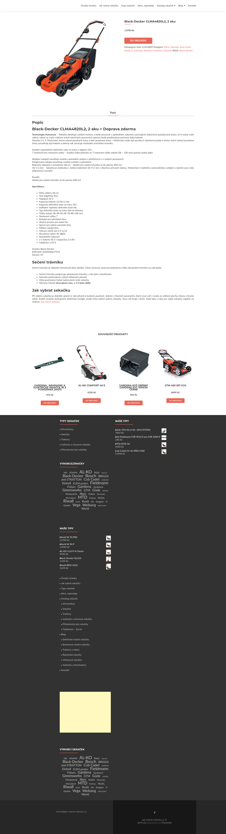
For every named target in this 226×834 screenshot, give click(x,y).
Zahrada (168, 50)
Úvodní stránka (88, 5)
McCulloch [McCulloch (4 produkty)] (71, 498)
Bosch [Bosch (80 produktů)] (90, 475)
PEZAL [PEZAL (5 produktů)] (101, 497)
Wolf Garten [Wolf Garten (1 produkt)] (102, 505)
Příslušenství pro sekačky (74, 449)
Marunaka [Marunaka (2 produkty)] (101, 494)
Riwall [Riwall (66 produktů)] (68, 500)
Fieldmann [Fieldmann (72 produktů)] (99, 482)
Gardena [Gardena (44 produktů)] (84, 486)
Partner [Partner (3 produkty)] (92, 498)
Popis (113, 112)
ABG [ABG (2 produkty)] (65, 473)
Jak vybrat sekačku (108, 5)
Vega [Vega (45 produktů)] (76, 505)
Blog (180, 5)
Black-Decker (186, 50)
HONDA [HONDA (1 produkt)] (105, 491)
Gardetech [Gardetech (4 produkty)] (98, 487)
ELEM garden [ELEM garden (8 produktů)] (80, 483)
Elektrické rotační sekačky (76, 639)
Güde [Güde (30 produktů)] (96, 490)
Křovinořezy (67, 429)
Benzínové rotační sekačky (76, 644)
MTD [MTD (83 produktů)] (82, 497)
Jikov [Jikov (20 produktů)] (82, 494)
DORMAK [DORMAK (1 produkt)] (105, 480)
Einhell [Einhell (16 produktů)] (66, 483)
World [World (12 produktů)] (85, 508)
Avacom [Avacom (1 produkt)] (104, 473)
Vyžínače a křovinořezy (74, 664)
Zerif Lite (142, 822)
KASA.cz (128, 50)
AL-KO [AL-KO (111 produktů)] (85, 471)
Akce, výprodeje (146, 5)
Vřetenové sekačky (72, 659)
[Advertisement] (85, 712)
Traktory (65, 439)
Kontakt (192, 5)
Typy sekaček (128, 5)
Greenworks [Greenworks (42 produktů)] (72, 490)
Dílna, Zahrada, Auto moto (177, 47)
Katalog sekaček (165, 5)
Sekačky (138, 50)
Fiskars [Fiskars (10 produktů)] (71, 486)
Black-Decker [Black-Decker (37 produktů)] (73, 476)
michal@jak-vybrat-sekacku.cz (71, 811)
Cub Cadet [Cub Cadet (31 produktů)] (92, 479)
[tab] (113, 113)
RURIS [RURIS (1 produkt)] (78, 502)
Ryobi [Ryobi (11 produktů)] (85, 501)
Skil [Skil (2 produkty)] (92, 502)
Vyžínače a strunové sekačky (75, 444)
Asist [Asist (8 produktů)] (97, 472)
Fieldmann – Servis (72, 629)
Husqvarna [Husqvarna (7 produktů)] (71, 493)
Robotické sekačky (72, 654)
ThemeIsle (166, 822)
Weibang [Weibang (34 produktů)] (89, 505)
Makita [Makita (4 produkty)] (91, 494)
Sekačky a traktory (153, 50)
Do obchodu (138, 40)
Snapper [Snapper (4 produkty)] (100, 501)
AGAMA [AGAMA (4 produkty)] (73, 472)
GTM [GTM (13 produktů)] (87, 490)
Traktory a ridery (71, 649)
